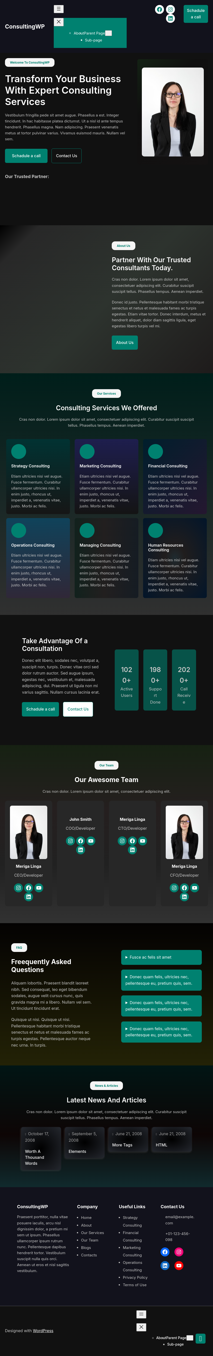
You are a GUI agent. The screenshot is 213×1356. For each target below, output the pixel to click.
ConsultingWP (26, 26)
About (82, 33)
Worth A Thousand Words (34, 1157)
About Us (127, 342)
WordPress (43, 1330)
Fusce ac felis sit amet (150, 957)
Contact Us (76, 155)
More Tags (122, 1144)
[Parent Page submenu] (112, 33)
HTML (161, 1144)
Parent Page (98, 33)
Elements (77, 1151)
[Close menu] (62, 22)
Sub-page (97, 40)
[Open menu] (62, 9)
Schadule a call (196, 13)
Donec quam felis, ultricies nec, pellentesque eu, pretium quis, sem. (158, 980)
